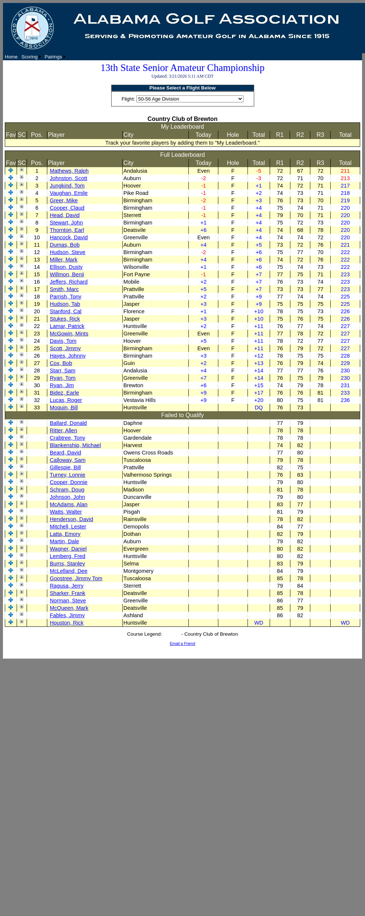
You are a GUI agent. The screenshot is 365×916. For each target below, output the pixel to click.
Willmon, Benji (67, 274)
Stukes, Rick (65, 319)
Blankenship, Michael (75, 445)
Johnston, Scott (68, 178)
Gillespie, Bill (65, 467)
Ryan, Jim (62, 385)
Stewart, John (66, 223)
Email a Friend (182, 643)
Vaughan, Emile (69, 193)
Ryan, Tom (63, 378)
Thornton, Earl (67, 230)
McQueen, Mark (69, 608)
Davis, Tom (63, 341)
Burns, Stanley (67, 564)
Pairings (53, 57)
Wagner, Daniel (68, 549)
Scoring (29, 57)
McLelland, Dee (69, 571)
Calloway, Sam (68, 460)
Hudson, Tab (65, 304)
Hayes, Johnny (68, 356)
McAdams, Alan (69, 504)
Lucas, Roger (66, 400)
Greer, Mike (64, 200)
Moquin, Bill (64, 407)
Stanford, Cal (66, 311)
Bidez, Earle (64, 393)
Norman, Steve (68, 601)
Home (11, 57)
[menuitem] (11, 56)
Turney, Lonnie (67, 475)
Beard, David (65, 453)
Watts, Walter (66, 512)
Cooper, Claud (67, 208)
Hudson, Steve (67, 252)
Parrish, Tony (65, 297)
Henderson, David (71, 519)
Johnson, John (67, 497)
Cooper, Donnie (69, 482)
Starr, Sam (62, 371)
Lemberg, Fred (67, 556)
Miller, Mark (64, 260)
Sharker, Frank (67, 593)
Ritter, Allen (63, 430)
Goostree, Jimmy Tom (76, 578)
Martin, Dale (64, 541)
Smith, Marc (64, 289)
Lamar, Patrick (67, 326)
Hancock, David (69, 237)
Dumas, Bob (65, 245)
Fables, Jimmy (67, 615)
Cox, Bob (61, 363)
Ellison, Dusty (66, 267)
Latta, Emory (65, 534)
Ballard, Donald (68, 423)
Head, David (65, 215)
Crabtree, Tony (67, 438)
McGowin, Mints (69, 334)
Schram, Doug (67, 490)
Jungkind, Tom (67, 186)
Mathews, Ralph (69, 171)
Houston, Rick (66, 623)
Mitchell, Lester (68, 527)
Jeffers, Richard (69, 282)
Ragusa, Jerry (66, 586)
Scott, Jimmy (65, 348)
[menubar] (35, 56)
